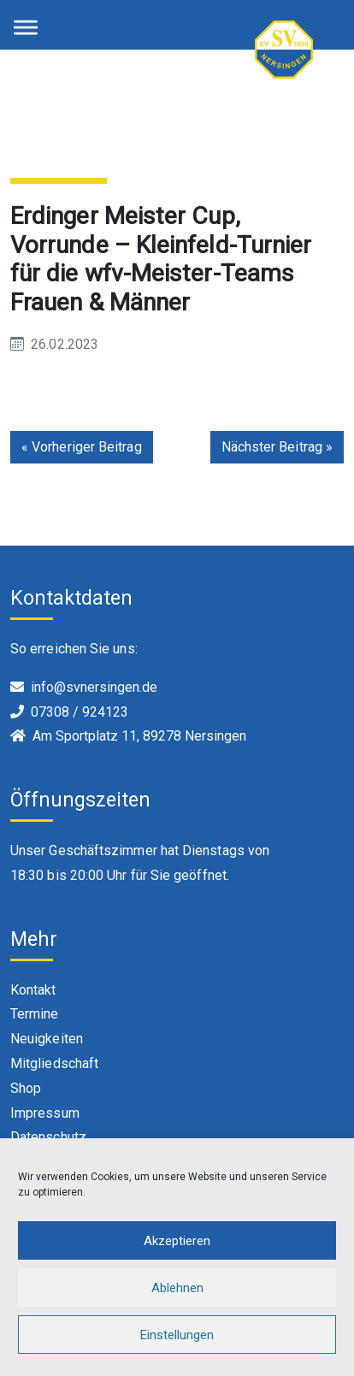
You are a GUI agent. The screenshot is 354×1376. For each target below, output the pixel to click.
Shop (25, 1088)
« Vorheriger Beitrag (81, 447)
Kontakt (33, 990)
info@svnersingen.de (94, 687)
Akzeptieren (177, 1241)
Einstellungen (177, 1335)
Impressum (45, 1113)
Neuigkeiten (46, 1039)
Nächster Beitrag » (277, 447)
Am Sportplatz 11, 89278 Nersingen (139, 736)
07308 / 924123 (79, 712)
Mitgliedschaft (54, 1063)
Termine (34, 1014)
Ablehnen (177, 1288)
